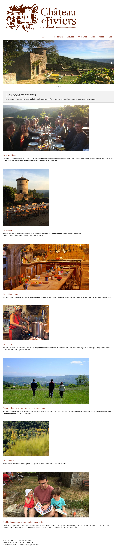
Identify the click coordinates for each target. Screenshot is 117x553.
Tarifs (110, 37)
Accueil (45, 37)
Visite (93, 37)
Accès (101, 37)
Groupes (70, 37)
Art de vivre (82, 37)
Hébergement (57, 37)
